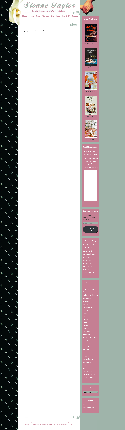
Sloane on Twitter (90, 155)
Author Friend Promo (90, 295)
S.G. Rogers (87, 260)
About (31, 16)
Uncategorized (88, 377)
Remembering (88, 359)
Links (58, 16)
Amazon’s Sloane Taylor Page (91, 163)
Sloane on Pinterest (91, 167)
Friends (85, 319)
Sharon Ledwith (88, 266)
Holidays (86, 328)
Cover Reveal (87, 307)
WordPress (64, 424)
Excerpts (86, 310)
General (85, 325)
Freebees (86, 316)
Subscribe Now (90, 229)
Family (85, 313)
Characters (87, 298)
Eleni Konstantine (89, 245)
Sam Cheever (87, 263)
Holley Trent (87, 248)
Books (38, 16)
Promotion (86, 356)
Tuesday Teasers (89, 374)
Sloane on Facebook (91, 158)
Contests (86, 301)
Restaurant (87, 362)
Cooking (86, 304)
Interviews (86, 335)
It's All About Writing (90, 338)
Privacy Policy (65, 422)
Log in (70, 424)
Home (24, 16)
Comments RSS (88, 407)
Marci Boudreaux (89, 254)
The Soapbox (87, 371)
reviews (85, 365)
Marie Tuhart (87, 257)
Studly (85, 368)
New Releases (88, 347)
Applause (86, 287)
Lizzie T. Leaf (87, 251)
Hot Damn (86, 332)
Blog (52, 16)
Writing (45, 16)
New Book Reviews (89, 344)
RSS (84, 404)
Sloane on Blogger (90, 151)
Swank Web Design (46, 424)
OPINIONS (86, 350)
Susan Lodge (87, 269)
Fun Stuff (66, 16)
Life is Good (87, 341)
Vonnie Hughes (88, 272)
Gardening (86, 322)
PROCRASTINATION (90, 353)
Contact (74, 16)
